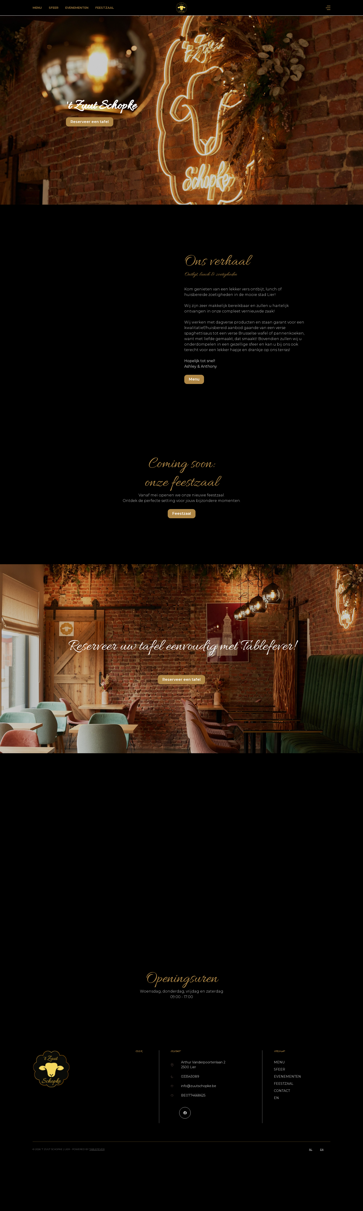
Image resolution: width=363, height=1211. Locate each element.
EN (276, 1098)
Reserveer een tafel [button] (90, 122)
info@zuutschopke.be (198, 1086)
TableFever (97, 1149)
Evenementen (76, 7)
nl (310, 1149)
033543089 (190, 1076)
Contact (282, 1091)
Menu (37, 7)
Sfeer (53, 7)
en (321, 1149)
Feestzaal (104, 7)
